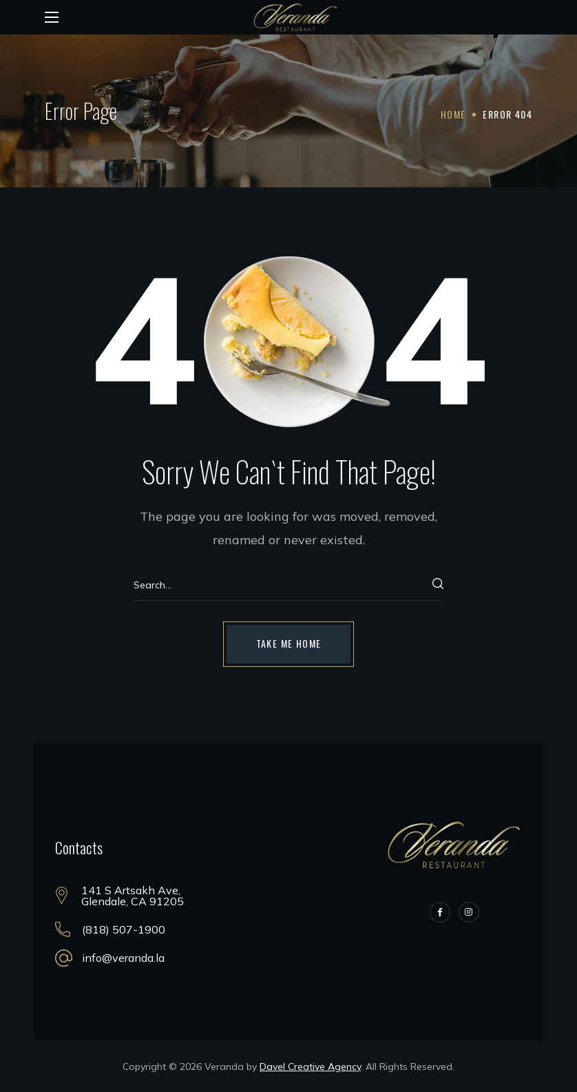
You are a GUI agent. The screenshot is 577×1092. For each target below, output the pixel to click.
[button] (289, 644)
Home (453, 114)
